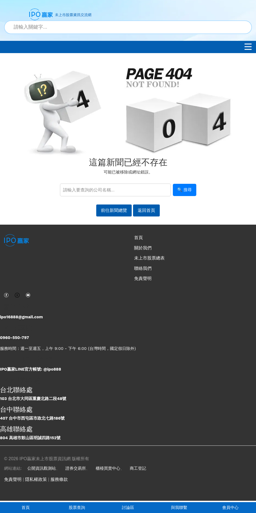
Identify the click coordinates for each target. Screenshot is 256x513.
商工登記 (138, 468)
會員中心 (230, 507)
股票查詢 (77, 507)
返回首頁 (146, 210)
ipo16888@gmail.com (21, 316)
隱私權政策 (36, 479)
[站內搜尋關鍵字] (128, 27)
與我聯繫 (179, 507)
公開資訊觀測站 (41, 468)
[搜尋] (244, 27)
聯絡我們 (143, 268)
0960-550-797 (14, 337)
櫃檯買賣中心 (108, 468)
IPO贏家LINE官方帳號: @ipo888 (30, 369)
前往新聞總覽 (114, 210)
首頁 (26, 507)
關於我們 (143, 248)
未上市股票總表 (149, 258)
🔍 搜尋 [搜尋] (184, 189)
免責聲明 (143, 278)
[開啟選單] (248, 48)
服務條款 (59, 479)
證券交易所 (75, 468)
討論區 (128, 507)
